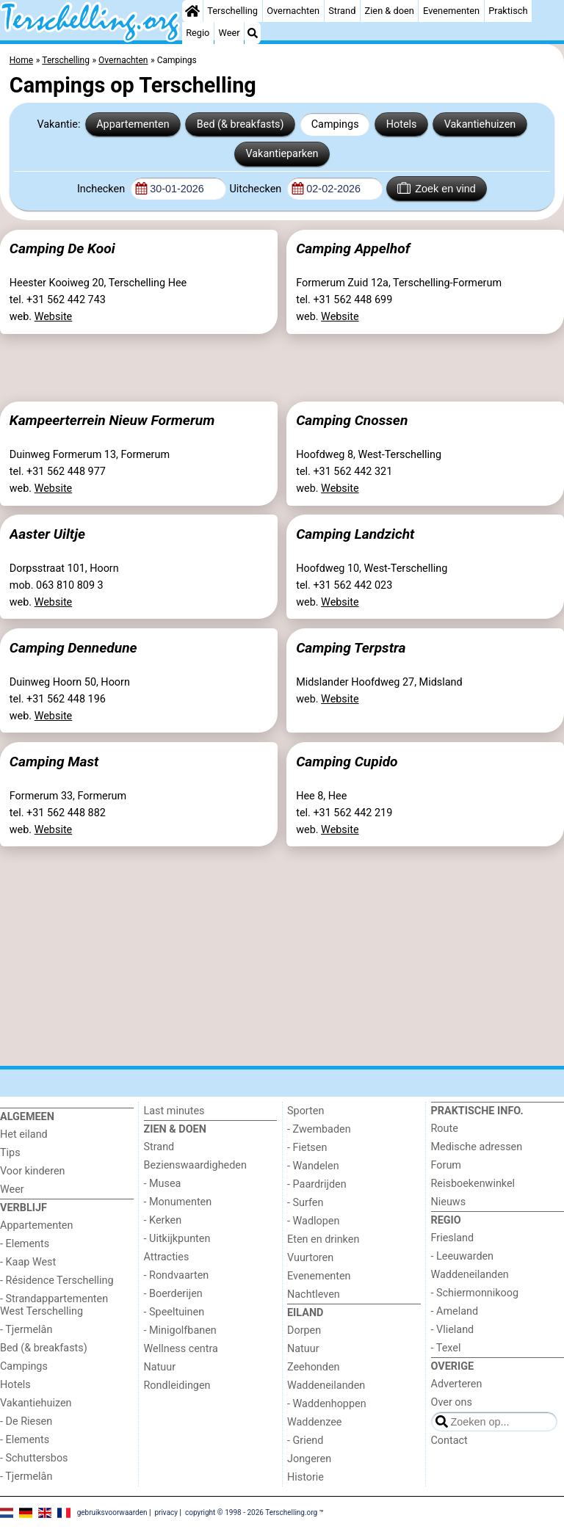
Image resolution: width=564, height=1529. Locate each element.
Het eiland (24, 1134)
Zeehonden (313, 1367)
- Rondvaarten (176, 1275)
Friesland (452, 1238)
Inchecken (102, 189)
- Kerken (163, 1220)
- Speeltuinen (174, 1312)
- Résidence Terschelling (57, 1280)
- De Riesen (26, 1421)
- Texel (446, 1348)
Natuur (160, 1367)
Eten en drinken (323, 1239)
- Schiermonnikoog (475, 1293)
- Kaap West (28, 1262)
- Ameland (455, 1311)
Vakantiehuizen (480, 124)
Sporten (305, 1111)
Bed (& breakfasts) (240, 124)
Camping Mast (54, 761)
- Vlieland (452, 1329)
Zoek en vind (436, 188)
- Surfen (305, 1202)
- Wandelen (313, 1166)
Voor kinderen (32, 1171)
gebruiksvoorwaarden (112, 1512)
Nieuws (448, 1202)
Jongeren (309, 1459)
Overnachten (293, 10)
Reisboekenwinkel (473, 1183)
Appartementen (132, 124)
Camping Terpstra (350, 647)
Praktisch (507, 10)
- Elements (24, 1244)
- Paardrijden (317, 1184)
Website (54, 316)
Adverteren (456, 1384)
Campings (335, 124)
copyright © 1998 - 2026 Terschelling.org (251, 1512)
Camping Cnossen (352, 420)
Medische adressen (477, 1147)
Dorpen (304, 1330)
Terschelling (232, 10)
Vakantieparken (281, 154)
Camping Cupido (346, 761)
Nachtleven (313, 1294)
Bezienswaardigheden (195, 1165)
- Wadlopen (313, 1221)
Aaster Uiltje (47, 534)
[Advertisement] (282, 365)
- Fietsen (307, 1147)
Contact (449, 1440)
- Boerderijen (173, 1294)
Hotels (401, 124)
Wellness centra (181, 1349)
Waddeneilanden (326, 1385)
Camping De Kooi (62, 248)
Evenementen (451, 10)
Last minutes (174, 1111)
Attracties (166, 1257)
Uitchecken (256, 189)
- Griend (305, 1440)
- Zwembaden (319, 1129)
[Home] (192, 11)
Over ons (451, 1402)
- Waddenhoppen (326, 1404)
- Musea (162, 1183)
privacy (166, 1512)
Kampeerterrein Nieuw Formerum (112, 420)
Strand (341, 10)
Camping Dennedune (73, 647)
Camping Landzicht (355, 534)
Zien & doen (389, 10)
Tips (10, 1153)
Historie (305, 1477)
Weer (229, 32)
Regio (197, 32)
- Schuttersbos (34, 1458)
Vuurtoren (310, 1258)
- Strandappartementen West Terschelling (54, 1305)
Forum (446, 1165)
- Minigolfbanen (180, 1330)
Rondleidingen (177, 1385)
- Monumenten (178, 1202)
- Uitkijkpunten (177, 1238)
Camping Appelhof (353, 248)
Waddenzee (314, 1422)
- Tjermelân (26, 1329)
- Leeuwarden (462, 1256)
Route (444, 1128)
